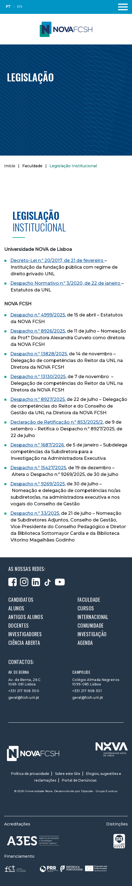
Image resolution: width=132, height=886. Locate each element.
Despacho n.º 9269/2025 (37, 483)
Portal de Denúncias (79, 780)
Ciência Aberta (24, 642)
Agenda (85, 642)
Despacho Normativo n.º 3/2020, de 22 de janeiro (65, 283)
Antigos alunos (25, 616)
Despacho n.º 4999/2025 (37, 315)
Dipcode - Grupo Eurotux (99, 791)
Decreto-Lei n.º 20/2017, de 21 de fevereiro (57, 260)
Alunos (16, 608)
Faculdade (32, 165)
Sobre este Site (67, 774)
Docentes (18, 625)
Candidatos (21, 599)
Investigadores (25, 634)
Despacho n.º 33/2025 (34, 513)
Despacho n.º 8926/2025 (37, 331)
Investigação (92, 634)
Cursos (86, 608)
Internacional (93, 616)
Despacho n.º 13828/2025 (38, 353)
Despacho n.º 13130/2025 (38, 376)
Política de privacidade (30, 774)
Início (9, 165)
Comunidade (91, 625)
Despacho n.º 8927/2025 (37, 399)
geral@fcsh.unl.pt (23, 697)
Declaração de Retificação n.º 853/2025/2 (56, 422)
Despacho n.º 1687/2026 (37, 445)
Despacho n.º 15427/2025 (38, 467)
